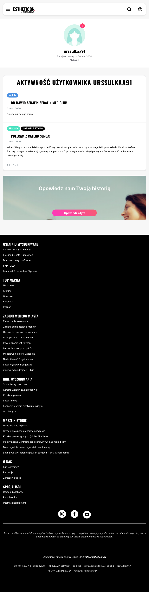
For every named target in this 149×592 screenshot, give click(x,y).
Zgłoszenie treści (12, 477)
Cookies (77, 566)
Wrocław (8, 296)
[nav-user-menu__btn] (140, 9)
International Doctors (14, 502)
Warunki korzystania (85, 571)
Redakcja (8, 472)
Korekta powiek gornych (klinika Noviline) (25, 436)
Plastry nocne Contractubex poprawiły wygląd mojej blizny (35, 441)
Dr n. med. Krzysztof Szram (17, 260)
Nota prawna (124, 566)
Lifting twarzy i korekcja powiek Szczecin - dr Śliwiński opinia (36, 452)
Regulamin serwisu (59, 566)
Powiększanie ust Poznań (17, 342)
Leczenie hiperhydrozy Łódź (18, 348)
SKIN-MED (9, 265)
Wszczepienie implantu (15, 425)
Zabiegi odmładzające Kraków (19, 326)
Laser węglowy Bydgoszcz (17, 364)
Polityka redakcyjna (59, 571)
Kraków (7, 290)
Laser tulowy (10, 400)
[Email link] (87, 514)
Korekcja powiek (12, 395)
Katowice (8, 301)
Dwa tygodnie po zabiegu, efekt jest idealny (26, 447)
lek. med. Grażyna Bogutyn (17, 249)
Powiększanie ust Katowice (18, 337)
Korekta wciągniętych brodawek (20, 389)
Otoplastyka (9, 411)
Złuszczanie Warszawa (15, 321)
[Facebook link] (74, 515)
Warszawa (8, 285)
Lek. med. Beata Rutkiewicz (18, 254)
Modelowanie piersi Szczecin (19, 353)
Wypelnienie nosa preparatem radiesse (24, 430)
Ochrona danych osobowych (30, 566)
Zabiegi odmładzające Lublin (18, 370)
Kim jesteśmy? (11, 466)
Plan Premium (10, 497)
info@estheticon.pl (95, 556)
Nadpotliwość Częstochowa (18, 359)
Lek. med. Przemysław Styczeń (20, 271)
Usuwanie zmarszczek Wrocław (20, 332)
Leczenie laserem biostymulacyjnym (22, 406)
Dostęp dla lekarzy (13, 491)
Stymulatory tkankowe (15, 384)
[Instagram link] (62, 515)
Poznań (7, 306)
